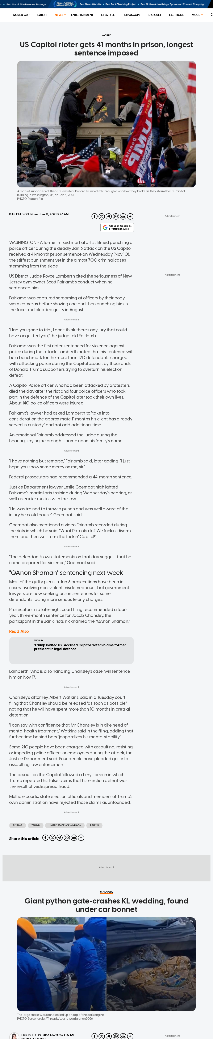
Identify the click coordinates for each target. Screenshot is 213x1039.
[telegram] (108, 237)
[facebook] (94, 237)
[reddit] (123, 237)
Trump (36, 846)
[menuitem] (20, 15)
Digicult (155, 15)
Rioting (17, 846)
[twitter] (101, 237)
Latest (42, 15)
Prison (94, 846)
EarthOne (176, 15)
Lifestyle (108, 15)
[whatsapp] (116, 237)
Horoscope (131, 15)
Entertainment (82, 15)
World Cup (20, 15)
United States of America (65, 846)
